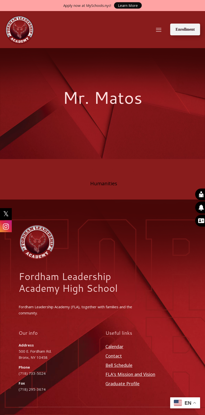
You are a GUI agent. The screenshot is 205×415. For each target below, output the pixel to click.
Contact (113, 356)
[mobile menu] (158, 29)
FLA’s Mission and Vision (130, 374)
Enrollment (185, 29)
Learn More (128, 5)
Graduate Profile (122, 384)
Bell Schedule (118, 365)
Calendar (114, 346)
